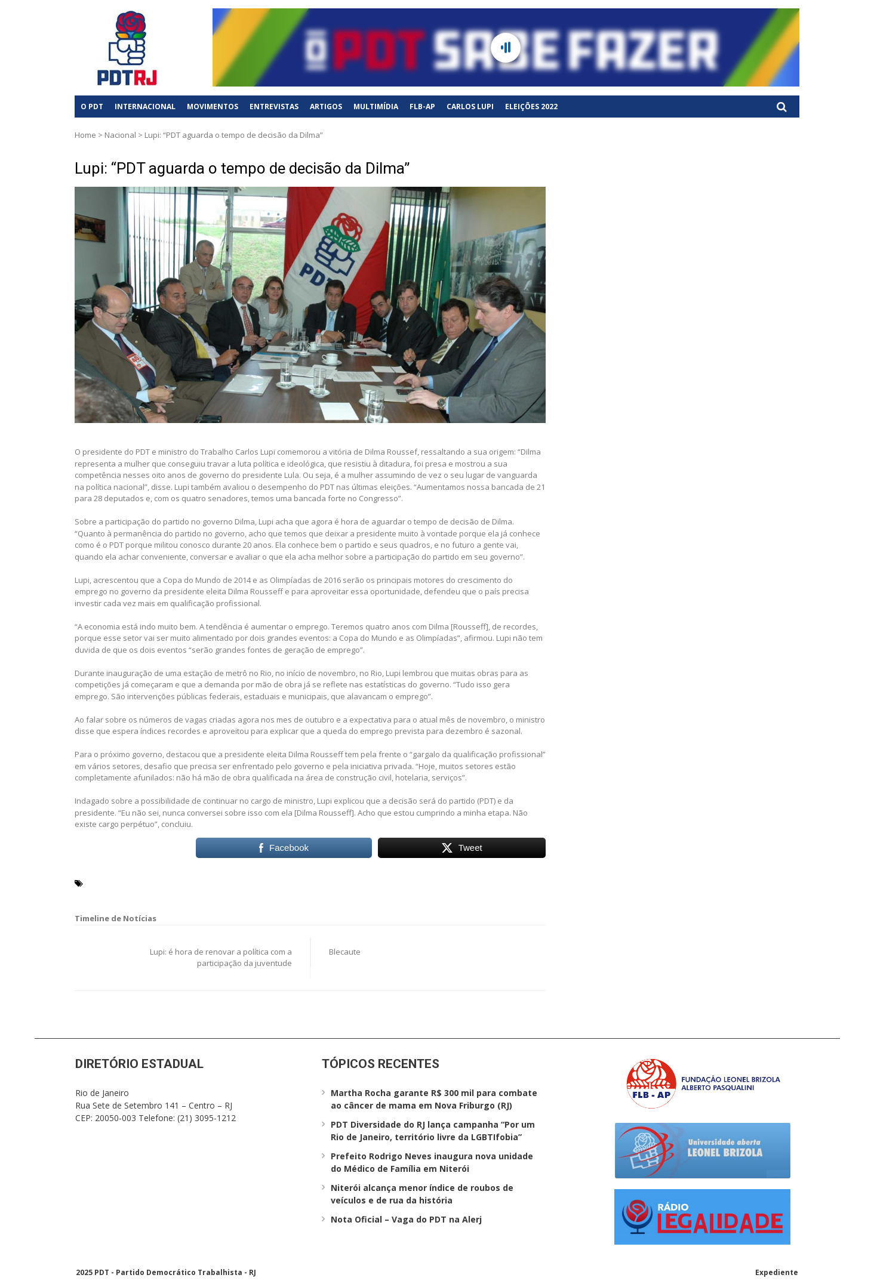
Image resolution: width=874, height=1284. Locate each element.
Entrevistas (274, 106)
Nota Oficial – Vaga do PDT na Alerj (406, 1219)
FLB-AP (422, 106)
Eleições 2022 (531, 106)
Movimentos (212, 106)
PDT (202, 882)
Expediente (776, 1272)
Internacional (145, 106)
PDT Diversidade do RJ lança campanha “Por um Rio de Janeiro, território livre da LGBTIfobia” (433, 1131)
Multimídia (375, 106)
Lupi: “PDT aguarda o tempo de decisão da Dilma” (242, 168)
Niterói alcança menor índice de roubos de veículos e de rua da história (422, 1194)
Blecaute (345, 951)
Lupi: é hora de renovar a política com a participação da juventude (221, 957)
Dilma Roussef (162, 882)
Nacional (120, 134)
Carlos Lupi (470, 106)
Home (85, 134)
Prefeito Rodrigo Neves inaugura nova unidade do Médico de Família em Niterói (432, 1162)
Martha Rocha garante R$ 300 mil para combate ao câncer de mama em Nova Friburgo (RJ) (434, 1099)
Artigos (326, 106)
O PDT (92, 106)
